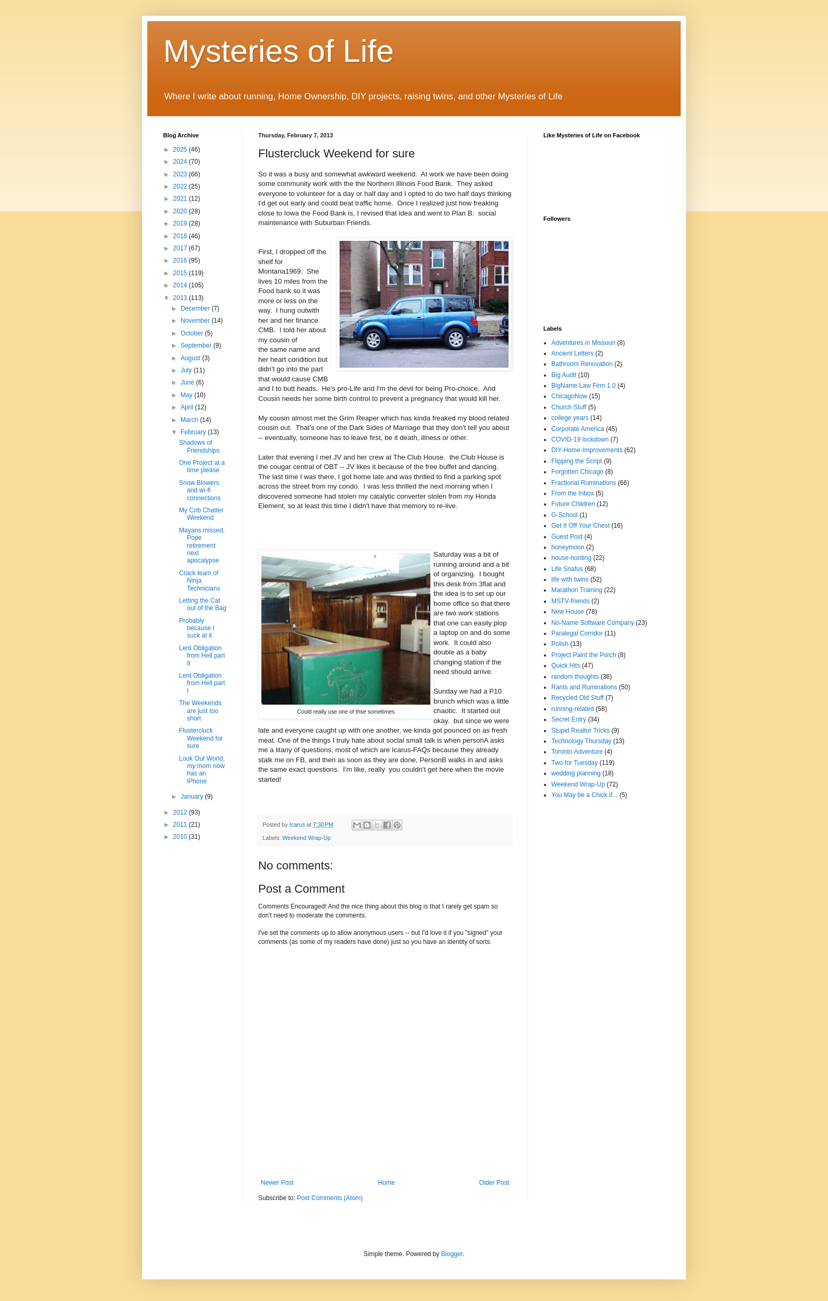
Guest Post (566, 536)
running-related (572, 709)
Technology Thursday (581, 741)
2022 (181, 186)
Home (386, 1182)
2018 (181, 236)
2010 (181, 836)
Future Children (573, 504)
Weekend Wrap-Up (307, 838)
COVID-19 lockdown (580, 439)
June (188, 382)
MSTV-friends (570, 601)
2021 (181, 198)
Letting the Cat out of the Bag (203, 604)
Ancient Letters (572, 353)
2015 (181, 273)
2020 (181, 211)
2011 (181, 824)
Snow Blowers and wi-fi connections (200, 490)
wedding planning (575, 773)
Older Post (494, 1182)
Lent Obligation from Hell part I (202, 683)
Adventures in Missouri (583, 343)
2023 (181, 174)
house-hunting (571, 557)
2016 (181, 260)
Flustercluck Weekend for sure (201, 738)
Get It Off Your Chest (580, 525)
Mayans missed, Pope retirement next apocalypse (202, 546)
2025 (181, 149)
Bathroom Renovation (582, 364)
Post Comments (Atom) (330, 1198)
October (193, 333)
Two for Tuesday (574, 762)
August (191, 358)
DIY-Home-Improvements (587, 450)
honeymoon (568, 547)
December (196, 308)
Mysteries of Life (278, 51)
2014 (181, 285)
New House (567, 611)
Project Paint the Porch (583, 655)
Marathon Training (577, 590)
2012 (181, 812)
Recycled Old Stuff (577, 697)
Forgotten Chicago (577, 471)
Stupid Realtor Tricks (580, 730)
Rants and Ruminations (584, 687)
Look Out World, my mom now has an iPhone (201, 770)
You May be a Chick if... (584, 795)
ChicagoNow (569, 396)
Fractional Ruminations (583, 482)
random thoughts (575, 676)
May (187, 395)
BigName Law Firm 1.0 (583, 385)
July (187, 370)
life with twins (570, 579)
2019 (181, 223)
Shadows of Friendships (199, 446)
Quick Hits (565, 665)
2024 (181, 161)
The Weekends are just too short (200, 710)
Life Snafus (567, 569)
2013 (181, 298)
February (194, 432)
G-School (564, 515)
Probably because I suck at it (196, 628)
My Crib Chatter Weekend (201, 514)
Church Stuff (568, 407)
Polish (560, 644)
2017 (181, 248)
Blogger (452, 1254)
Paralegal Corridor (577, 633)
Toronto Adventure (577, 751)
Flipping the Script (576, 461)
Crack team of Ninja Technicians (199, 580)
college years (570, 418)
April (188, 407)
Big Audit (563, 375)
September (197, 345)
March (190, 420)
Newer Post (277, 1182)
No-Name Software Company (592, 622)
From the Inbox (572, 493)
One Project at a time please (202, 466)
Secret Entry (568, 719)
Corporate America (577, 429)
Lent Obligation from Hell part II (202, 655)
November (196, 320)
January (193, 796)
